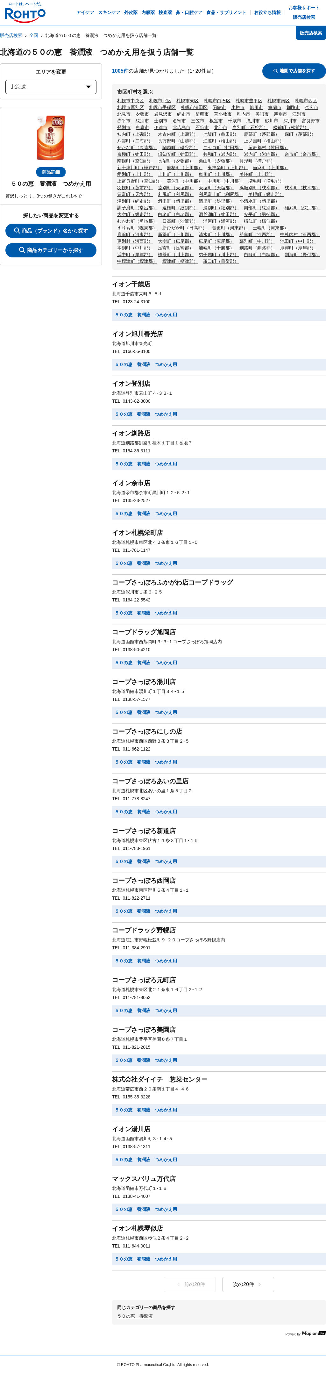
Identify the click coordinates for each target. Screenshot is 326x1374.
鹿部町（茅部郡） (262, 134)
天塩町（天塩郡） (216, 187)
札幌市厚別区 (130, 107)
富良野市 (311, 120)
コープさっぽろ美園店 (144, 1029)
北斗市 (220, 127)
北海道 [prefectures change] (51, 87)
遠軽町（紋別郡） (180, 207)
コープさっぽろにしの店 (147, 731)
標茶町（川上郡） (176, 254)
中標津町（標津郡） (137, 261)
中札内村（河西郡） (300, 234)
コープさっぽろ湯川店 (144, 681)
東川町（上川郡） (216, 174)
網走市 (183, 114)
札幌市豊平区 (249, 100)
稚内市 (243, 114)
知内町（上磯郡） (135, 134)
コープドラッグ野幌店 (144, 930)
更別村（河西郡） (135, 241)
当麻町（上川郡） (270, 167)
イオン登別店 (131, 383)
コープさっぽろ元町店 (144, 979)
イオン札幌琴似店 (137, 1228)
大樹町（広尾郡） (176, 241)
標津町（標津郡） (180, 261)
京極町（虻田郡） (135, 154)
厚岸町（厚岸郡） (298, 247)
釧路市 (293, 107)
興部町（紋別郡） (262, 207)
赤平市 (124, 120)
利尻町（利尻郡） (176, 194)
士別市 (160, 120)
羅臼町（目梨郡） (221, 261)
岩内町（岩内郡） (262, 154)
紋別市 (142, 120)
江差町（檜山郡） (221, 140)
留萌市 (202, 114)
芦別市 (280, 114)
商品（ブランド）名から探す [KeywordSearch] (51, 230)
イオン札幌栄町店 (137, 532)
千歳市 (234, 120)
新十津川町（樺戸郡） (139, 167)
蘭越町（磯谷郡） (180, 147)
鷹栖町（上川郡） (184, 167)
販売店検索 (11, 35)
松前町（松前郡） (291, 127)
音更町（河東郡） (230, 227)
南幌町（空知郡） (135, 160)
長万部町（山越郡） (178, 140)
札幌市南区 (278, 100)
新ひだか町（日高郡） (184, 227)
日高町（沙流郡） (180, 221)
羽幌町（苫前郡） (135, 187)
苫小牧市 (223, 114)
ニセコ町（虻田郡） (223, 147)
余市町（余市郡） (302, 154)
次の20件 (248, 1284)
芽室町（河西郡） (257, 234)
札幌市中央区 (130, 100)
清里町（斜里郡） (216, 201)
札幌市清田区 (194, 107)
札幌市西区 (306, 100)
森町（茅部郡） (300, 134)
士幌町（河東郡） (270, 227)
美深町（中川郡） (184, 180)
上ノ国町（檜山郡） (264, 140)
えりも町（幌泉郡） (137, 227)
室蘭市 (274, 107)
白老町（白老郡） (176, 214)
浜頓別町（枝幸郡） (259, 187)
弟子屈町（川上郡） (219, 254)
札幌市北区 (160, 100)
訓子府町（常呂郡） (137, 207)
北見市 (124, 114)
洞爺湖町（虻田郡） (219, 214)
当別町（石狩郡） (250, 127)
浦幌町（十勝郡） (216, 247)
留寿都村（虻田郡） (268, 147)
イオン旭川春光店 (137, 333)
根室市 (216, 120)
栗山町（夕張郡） (216, 160)
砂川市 (271, 120)
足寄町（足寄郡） (176, 247)
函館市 (219, 107)
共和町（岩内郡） (221, 154)
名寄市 (179, 120)
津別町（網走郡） (135, 201)
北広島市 (181, 127)
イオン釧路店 (131, 433)
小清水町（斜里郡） (259, 201)
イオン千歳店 (131, 284)
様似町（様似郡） (262, 221)
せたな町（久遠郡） (137, 147)
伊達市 (160, 127)
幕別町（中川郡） (257, 241)
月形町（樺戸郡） (257, 160)
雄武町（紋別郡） (302, 207)
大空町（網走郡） (135, 214)
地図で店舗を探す (294, 70)
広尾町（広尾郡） (216, 241)
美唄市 (262, 114)
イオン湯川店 (131, 1129)
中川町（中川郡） (225, 180)
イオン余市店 (131, 482)
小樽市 (237, 107)
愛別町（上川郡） (135, 174)
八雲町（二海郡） (135, 140)
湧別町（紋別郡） (221, 207)
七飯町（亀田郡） (221, 134)
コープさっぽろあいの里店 (150, 781)
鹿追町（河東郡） (135, 234)
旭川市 (256, 107)
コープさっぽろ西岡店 (144, 880)
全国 (33, 35)
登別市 (124, 127)
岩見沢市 (163, 114)
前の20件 (190, 1284)
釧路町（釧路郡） (257, 247)
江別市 (299, 114)
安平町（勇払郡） (262, 214)
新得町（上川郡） (176, 234)
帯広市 (311, 107)
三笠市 (197, 120)
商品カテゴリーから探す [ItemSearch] (51, 250)
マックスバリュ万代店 (144, 1178)
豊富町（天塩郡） (135, 194)
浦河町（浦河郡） (221, 221)
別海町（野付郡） (302, 254)
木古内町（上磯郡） (178, 134)
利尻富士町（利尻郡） (221, 194)
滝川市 (253, 120)
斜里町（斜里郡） (176, 201)
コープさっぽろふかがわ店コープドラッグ (172, 582)
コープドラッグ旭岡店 (144, 632)
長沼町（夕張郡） (176, 160)
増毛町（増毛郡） (266, 180)
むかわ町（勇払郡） (137, 221)
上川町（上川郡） (176, 174)
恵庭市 (142, 127)
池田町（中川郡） (298, 241)
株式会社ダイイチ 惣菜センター (160, 1079)
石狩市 (202, 127)
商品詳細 (51, 172)
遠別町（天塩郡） (176, 187)
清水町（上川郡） (216, 234)
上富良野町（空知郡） (139, 180)
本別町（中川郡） (135, 247)
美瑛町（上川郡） (257, 174)
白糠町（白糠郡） (262, 254)
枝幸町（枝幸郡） (302, 187)
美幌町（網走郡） (266, 194)
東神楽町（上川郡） (228, 167)
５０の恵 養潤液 (135, 1316)
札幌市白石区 (217, 100)
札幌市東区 (187, 100)
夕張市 (142, 114)
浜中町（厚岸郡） (135, 254)
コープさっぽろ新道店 (144, 830)
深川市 (290, 120)
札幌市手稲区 (162, 107)
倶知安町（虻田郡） (178, 154)
